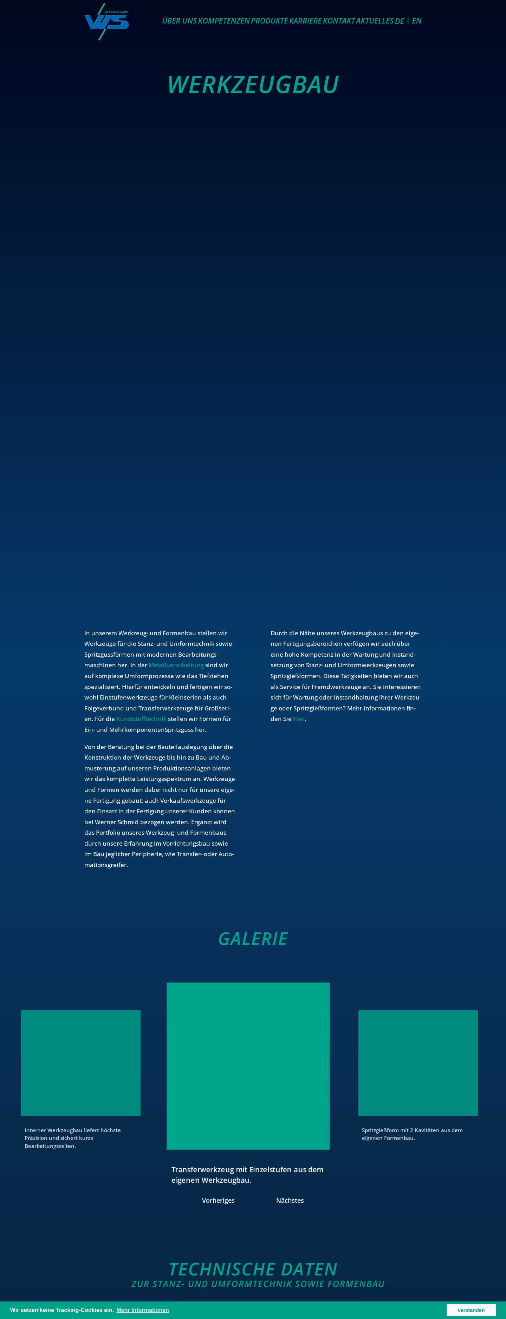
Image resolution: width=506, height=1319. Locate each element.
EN (417, 20)
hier (299, 719)
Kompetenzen (224, 20)
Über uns (179, 20)
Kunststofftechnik (141, 719)
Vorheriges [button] (218, 1199)
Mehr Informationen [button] (143, 1310)
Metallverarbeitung (176, 665)
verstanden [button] (471, 1310)
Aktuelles (375, 20)
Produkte (269, 20)
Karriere (305, 20)
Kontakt (339, 20)
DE (399, 20)
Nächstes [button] (290, 1199)
